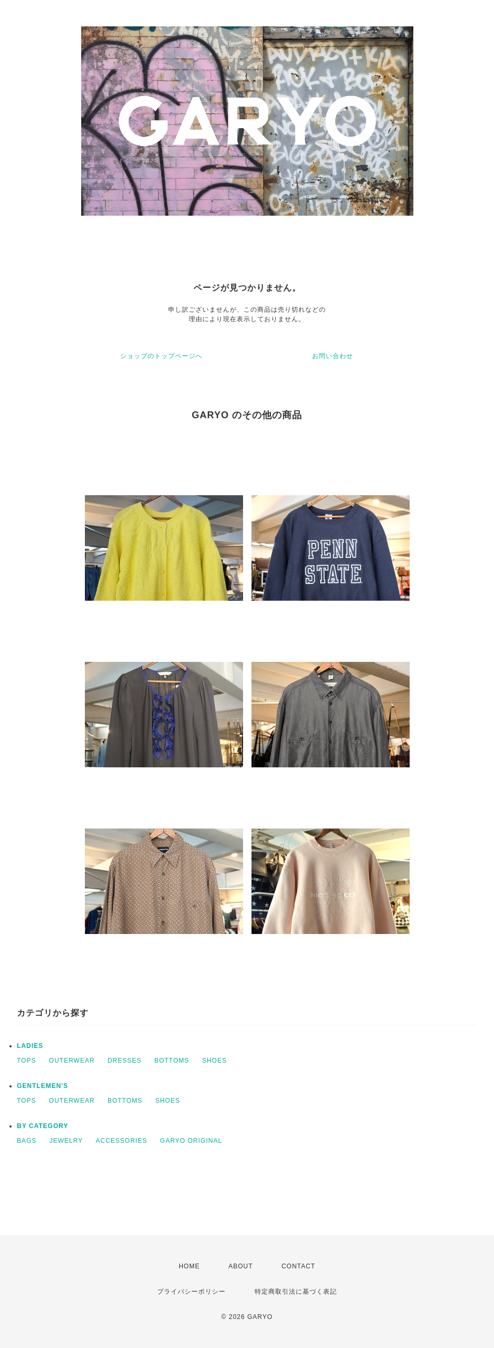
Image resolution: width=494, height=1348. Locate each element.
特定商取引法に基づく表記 (296, 1291)
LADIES (30, 1045)
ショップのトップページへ (161, 356)
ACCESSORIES (122, 1140)
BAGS (26, 1140)
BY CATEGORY (42, 1126)
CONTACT (298, 1266)
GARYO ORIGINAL (191, 1140)
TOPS (26, 1060)
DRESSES (124, 1060)
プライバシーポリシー (191, 1291)
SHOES (214, 1060)
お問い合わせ (332, 356)
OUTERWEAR (72, 1060)
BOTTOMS (171, 1060)
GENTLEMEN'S (42, 1086)
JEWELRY (66, 1140)
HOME (189, 1266)
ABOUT (240, 1266)
